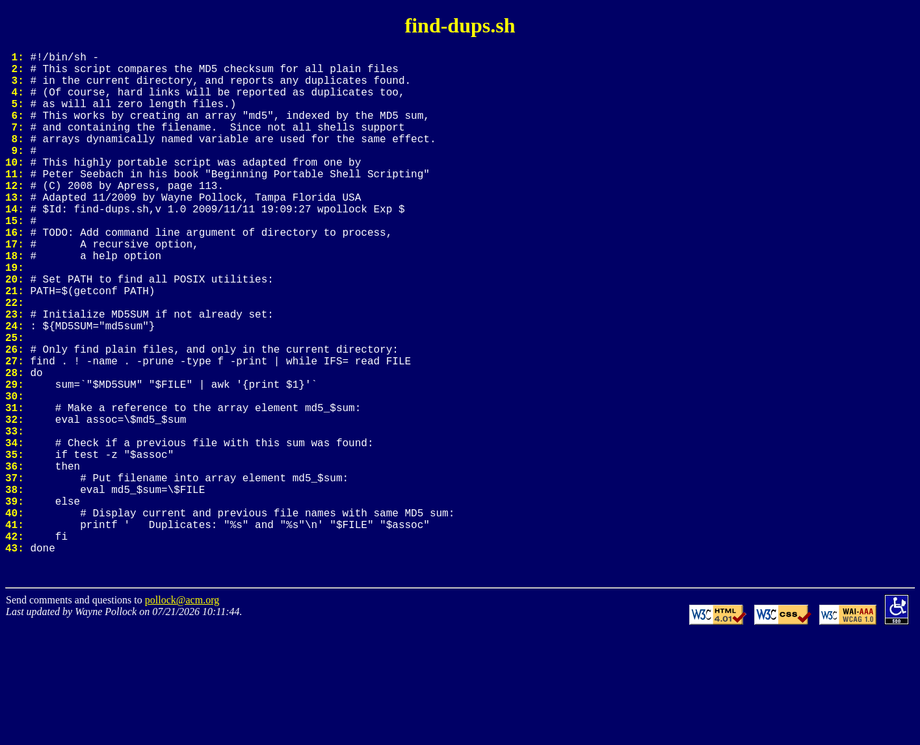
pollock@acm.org (182, 711)
